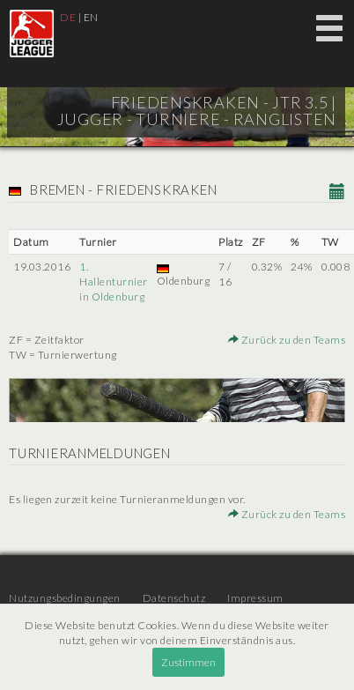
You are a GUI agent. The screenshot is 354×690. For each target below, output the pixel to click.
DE (68, 17)
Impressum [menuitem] (255, 598)
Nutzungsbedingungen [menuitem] (65, 598)
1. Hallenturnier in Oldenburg (113, 281)
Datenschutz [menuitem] (174, 598)
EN (91, 17)
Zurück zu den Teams (287, 339)
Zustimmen (188, 662)
